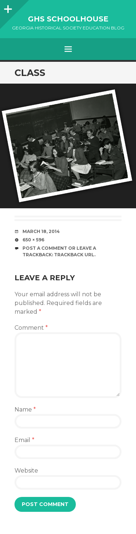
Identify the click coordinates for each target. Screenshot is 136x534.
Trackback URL (74, 254)
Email (24, 440)
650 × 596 (33, 239)
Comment (31, 327)
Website (26, 470)
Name (25, 409)
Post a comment (44, 248)
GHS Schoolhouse (68, 19)
